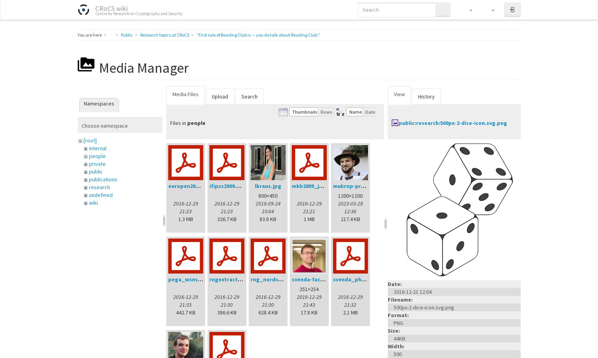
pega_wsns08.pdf (191, 279)
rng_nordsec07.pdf (275, 279)
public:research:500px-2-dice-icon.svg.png (453, 122)
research (99, 187)
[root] (90, 140)
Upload (220, 96)
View (399, 94)
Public (127, 35)
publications (103, 179)
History (426, 96)
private (97, 163)
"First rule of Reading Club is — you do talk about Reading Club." (258, 35)
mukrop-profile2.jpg (359, 186)
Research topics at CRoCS (164, 35)
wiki (93, 202)
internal (97, 148)
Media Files (186, 94)
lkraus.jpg (268, 186)
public (96, 171)
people (97, 156)
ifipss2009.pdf (227, 186)
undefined (101, 194)
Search (249, 96)
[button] (467, 9)
